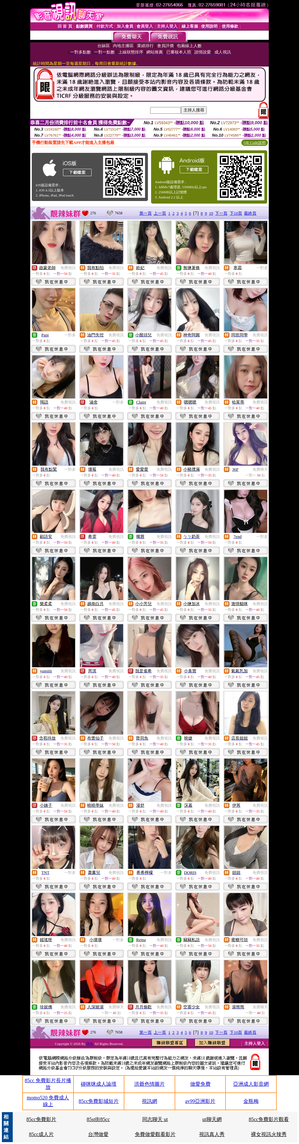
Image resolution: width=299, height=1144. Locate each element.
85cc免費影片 (41, 1119)
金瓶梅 (251, 1101)
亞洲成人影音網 (251, 1084)
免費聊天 (260, 469)
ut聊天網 (211, 1119)
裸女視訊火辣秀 (269, 1134)
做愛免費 (200, 1084)
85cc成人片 (41, 1134)
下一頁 (221, 213)
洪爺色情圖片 (149, 1084)
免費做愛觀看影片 (155, 1134)
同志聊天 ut (155, 1119)
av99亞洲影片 (200, 1101)
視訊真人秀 (212, 1134)
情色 (90, 1044)
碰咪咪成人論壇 (98, 1084)
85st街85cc (98, 1119)
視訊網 (149, 1101)
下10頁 (236, 213)
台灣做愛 (98, 1134)
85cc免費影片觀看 (269, 1119)
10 (211, 213)
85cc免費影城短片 (99, 1101)
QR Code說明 (255, 142)
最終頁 (250, 213)
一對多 (262, 268)
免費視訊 (68, 268)
